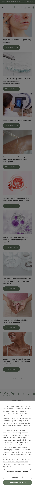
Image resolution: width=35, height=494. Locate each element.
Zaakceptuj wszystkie (17, 482)
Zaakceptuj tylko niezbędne (17, 471)
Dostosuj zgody (17, 477)
